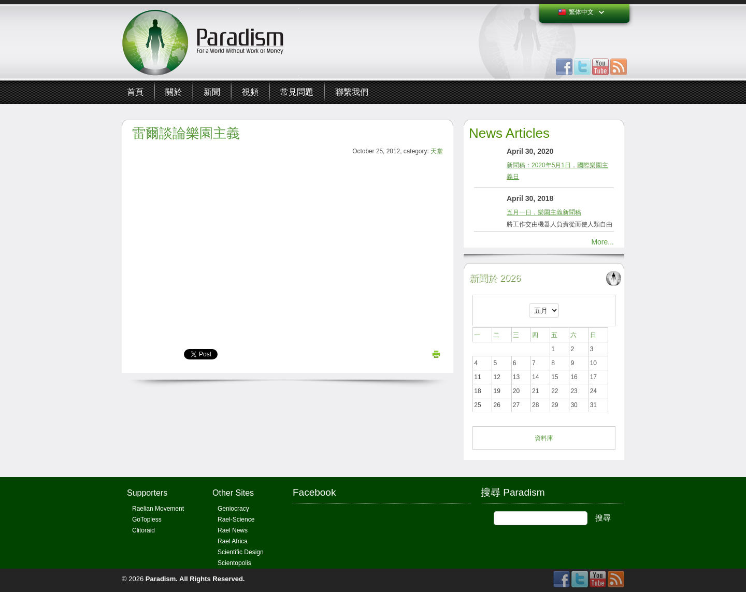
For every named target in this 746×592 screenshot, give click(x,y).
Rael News (233, 530)
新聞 (212, 92)
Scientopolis (234, 563)
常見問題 (296, 92)
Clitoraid (143, 530)
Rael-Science (236, 519)
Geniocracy (233, 508)
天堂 (437, 151)
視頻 (250, 92)
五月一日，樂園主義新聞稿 (544, 212)
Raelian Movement (158, 508)
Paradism (161, 579)
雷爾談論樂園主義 (186, 133)
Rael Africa (233, 541)
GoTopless (147, 519)
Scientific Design (241, 552)
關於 (173, 92)
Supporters (147, 492)
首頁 (135, 92)
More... (602, 242)
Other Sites (233, 492)
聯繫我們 (351, 92)
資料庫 (544, 438)
